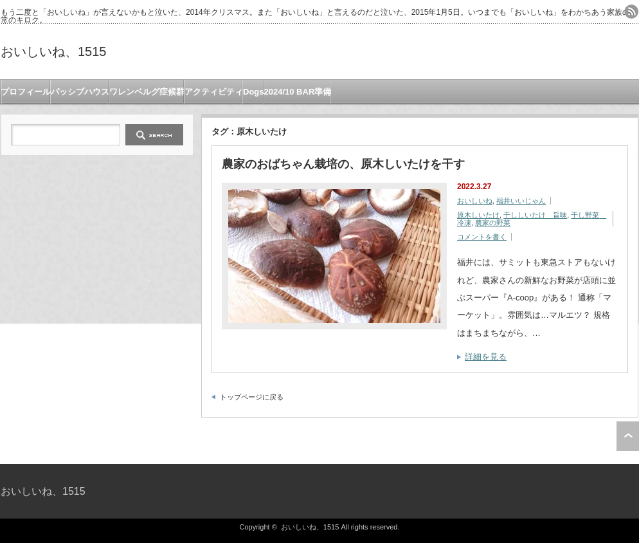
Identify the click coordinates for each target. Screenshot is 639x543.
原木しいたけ (478, 215)
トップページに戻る (252, 397)
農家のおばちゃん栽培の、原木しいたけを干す (343, 164)
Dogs (253, 92)
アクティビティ (213, 92)
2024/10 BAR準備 (298, 92)
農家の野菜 (492, 222)
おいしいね (474, 201)
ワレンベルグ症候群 (146, 92)
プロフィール (26, 92)
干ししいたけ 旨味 (535, 215)
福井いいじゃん (521, 201)
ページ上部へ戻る (627, 436)
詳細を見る (486, 357)
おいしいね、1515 (54, 51)
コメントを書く (482, 237)
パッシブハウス (80, 92)
